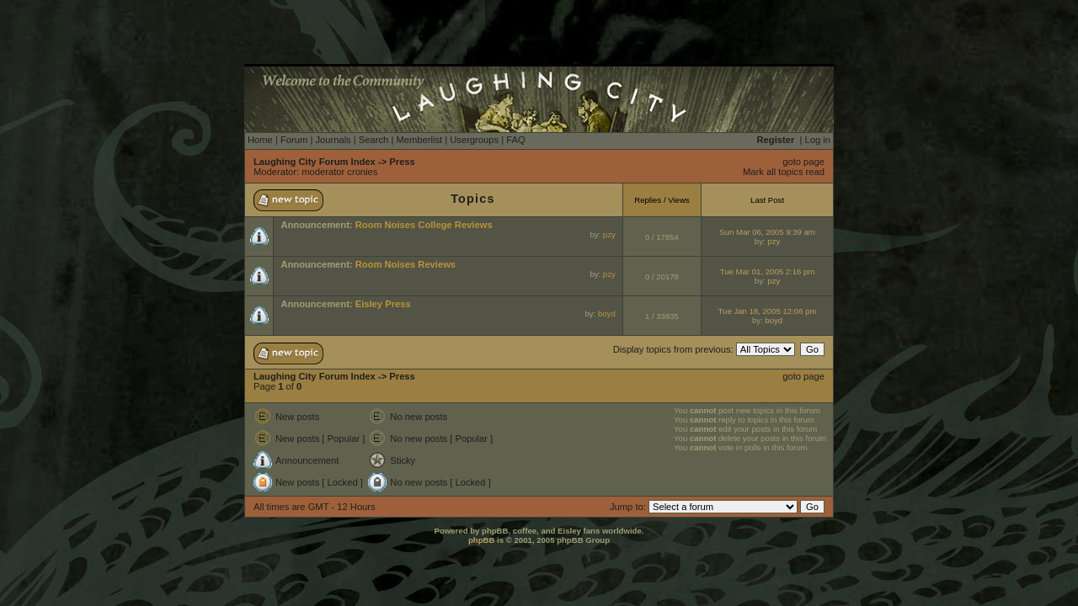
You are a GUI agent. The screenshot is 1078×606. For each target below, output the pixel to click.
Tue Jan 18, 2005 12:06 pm (767, 311)
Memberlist (419, 140)
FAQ (515, 140)
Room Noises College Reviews (424, 225)
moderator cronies (339, 172)
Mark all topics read (784, 172)
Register (776, 140)
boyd (607, 313)
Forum (293, 140)
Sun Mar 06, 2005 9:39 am (767, 232)
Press (401, 162)
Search (373, 140)
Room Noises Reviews (405, 264)
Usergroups (474, 140)
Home (260, 140)
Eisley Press (383, 304)
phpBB (481, 540)
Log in (817, 140)
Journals (332, 140)
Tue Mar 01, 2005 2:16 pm (767, 271)
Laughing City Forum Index (314, 162)
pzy (609, 234)
